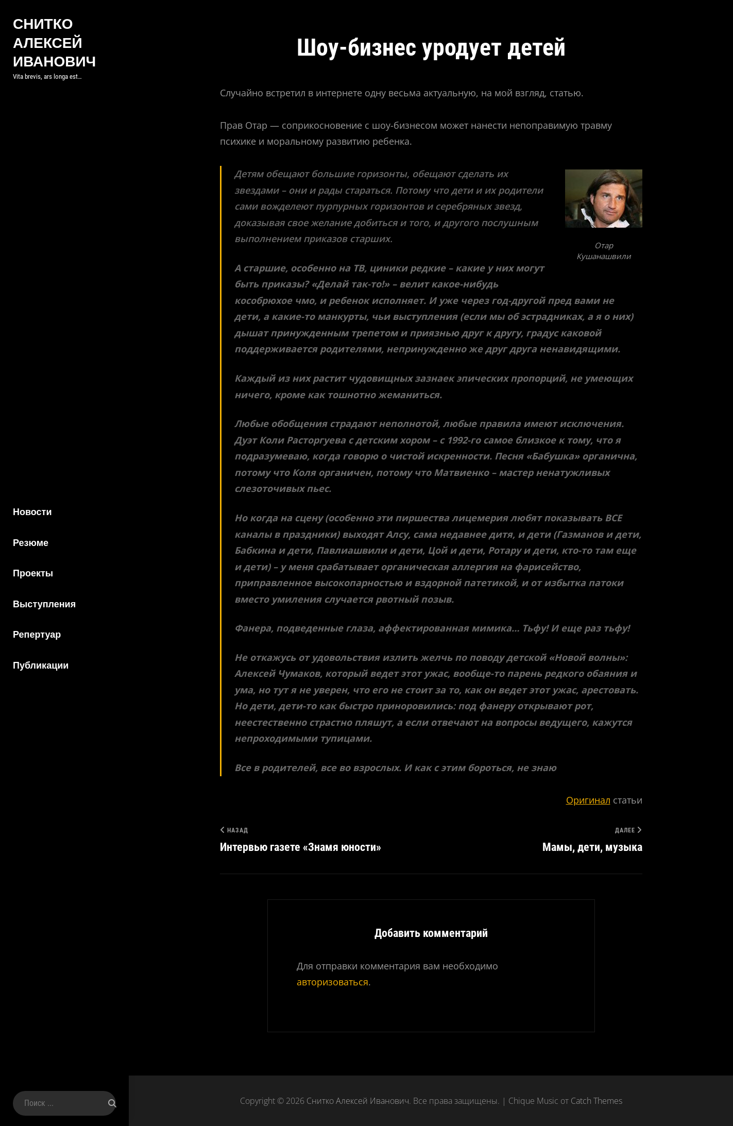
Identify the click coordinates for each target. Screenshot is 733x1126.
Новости (32, 512)
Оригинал (588, 800)
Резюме (30, 543)
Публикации (41, 665)
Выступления (44, 604)
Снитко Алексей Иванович (54, 42)
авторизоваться (332, 982)
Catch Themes (596, 1100)
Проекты (33, 573)
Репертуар (37, 634)
